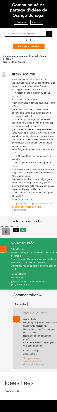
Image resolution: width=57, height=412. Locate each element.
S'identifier (21, 22)
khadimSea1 (24, 203)
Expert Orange (20, 281)
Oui (22, 230)
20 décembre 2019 (38, 281)
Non (15, 230)
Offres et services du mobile (28, 207)
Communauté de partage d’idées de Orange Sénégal (28, 10)
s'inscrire (36, 22)
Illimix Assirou (23, 74)
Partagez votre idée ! (28, 46)
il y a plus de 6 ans (22, 284)
